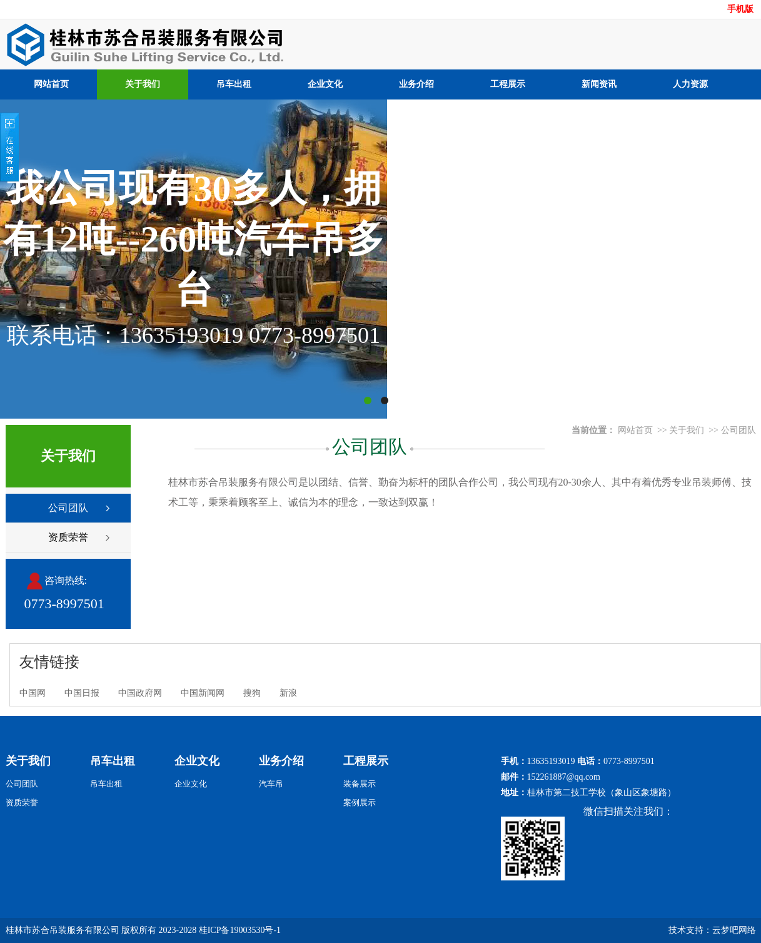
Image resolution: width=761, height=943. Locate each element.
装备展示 (359, 783)
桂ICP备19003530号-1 (240, 930)
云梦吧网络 (734, 930)
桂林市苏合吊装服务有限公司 (62, 930)
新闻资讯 (599, 84)
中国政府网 (140, 693)
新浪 (288, 693)
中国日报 (81, 693)
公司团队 (68, 507)
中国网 (32, 693)
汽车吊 (271, 783)
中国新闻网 (202, 693)
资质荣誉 (68, 537)
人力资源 (690, 84)
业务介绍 (416, 84)
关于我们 (142, 84)
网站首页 (51, 84)
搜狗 (252, 693)
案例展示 (359, 802)
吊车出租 (233, 84)
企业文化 (325, 84)
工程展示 (507, 84)
